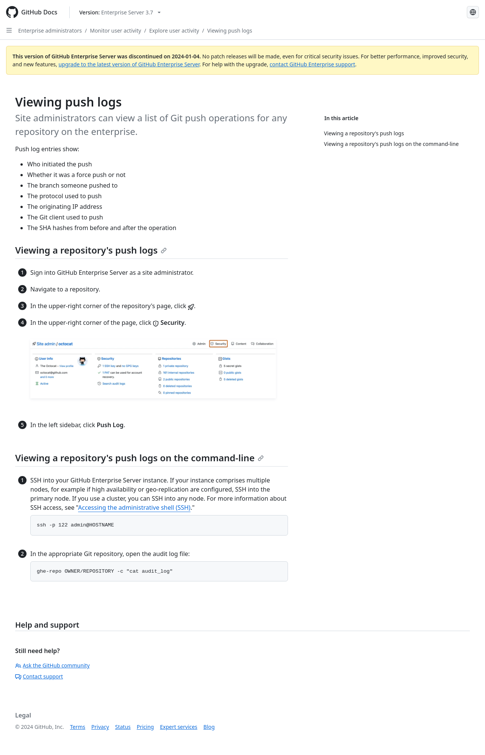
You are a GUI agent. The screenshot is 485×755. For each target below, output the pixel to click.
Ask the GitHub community (52, 665)
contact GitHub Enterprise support (312, 64)
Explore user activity (174, 30)
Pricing (145, 726)
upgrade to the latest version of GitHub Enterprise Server (128, 64)
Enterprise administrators (50, 30)
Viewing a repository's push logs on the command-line (139, 457)
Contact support (39, 676)
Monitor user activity (115, 30)
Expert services (178, 726)
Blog (209, 726)
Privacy (100, 726)
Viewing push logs (229, 30)
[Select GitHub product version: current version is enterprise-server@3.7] (120, 12)
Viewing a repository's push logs (91, 250)
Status (123, 726)
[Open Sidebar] (9, 30)
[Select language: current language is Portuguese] (473, 12)
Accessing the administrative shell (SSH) (134, 507)
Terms (77, 726)
